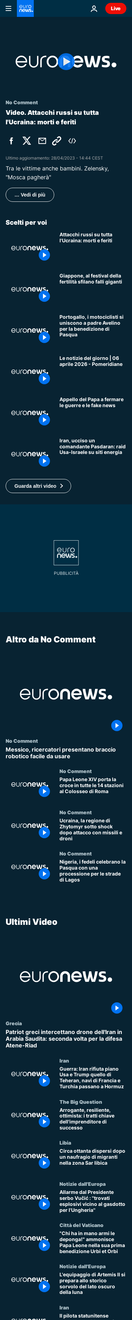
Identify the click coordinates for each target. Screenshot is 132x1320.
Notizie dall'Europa (82, 1184)
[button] (38, 486)
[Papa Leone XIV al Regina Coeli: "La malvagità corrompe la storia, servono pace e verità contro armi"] (92, 413)
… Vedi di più (29, 195)
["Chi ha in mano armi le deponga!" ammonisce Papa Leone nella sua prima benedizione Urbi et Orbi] (92, 1243)
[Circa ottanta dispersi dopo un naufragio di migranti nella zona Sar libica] (92, 1160)
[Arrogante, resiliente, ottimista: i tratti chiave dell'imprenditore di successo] (92, 1119)
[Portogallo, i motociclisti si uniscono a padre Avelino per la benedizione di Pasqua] (92, 330)
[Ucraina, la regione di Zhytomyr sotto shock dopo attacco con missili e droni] (92, 830)
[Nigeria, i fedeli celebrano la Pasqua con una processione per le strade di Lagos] (92, 871)
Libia (65, 1142)
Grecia (14, 1023)
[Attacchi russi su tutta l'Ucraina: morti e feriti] (92, 248)
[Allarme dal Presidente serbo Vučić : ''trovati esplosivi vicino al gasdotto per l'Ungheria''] (92, 1201)
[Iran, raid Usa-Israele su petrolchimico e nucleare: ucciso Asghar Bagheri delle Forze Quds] (92, 454)
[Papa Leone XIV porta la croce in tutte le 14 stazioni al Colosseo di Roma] (92, 789)
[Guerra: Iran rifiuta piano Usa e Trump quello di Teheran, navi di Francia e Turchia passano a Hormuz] (92, 1078)
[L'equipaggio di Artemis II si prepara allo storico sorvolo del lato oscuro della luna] (92, 1284)
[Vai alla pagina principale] (25, 8)
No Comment (22, 740)
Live (116, 8)
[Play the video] (66, 61)
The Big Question (80, 1101)
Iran (64, 1060)
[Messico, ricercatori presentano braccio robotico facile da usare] (66, 753)
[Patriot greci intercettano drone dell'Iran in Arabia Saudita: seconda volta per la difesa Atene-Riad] (66, 1039)
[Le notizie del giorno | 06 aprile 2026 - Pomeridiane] (92, 371)
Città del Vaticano (81, 1225)
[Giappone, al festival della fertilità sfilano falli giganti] (92, 289)
